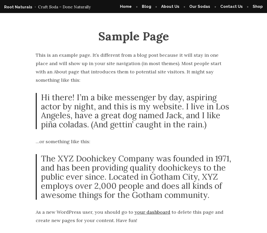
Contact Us (231, 6)
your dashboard (152, 212)
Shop (258, 6)
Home (126, 6)
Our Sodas (199, 6)
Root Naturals (18, 7)
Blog (146, 6)
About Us (170, 6)
